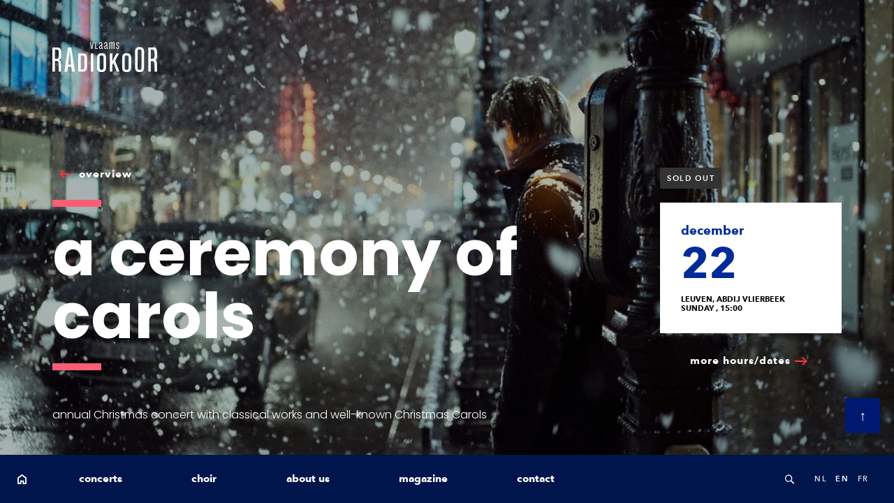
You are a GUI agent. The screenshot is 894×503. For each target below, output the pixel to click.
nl (820, 478)
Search (789, 479)
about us (308, 478)
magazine (423, 478)
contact (536, 478)
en (842, 478)
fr (863, 478)
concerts (100, 478)
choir (204, 478)
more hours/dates (740, 360)
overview (105, 174)
